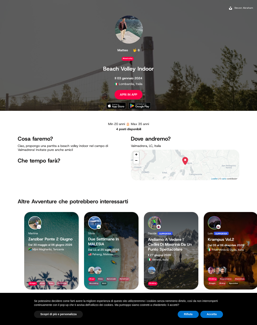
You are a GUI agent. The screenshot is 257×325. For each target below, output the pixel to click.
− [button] (136, 161)
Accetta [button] (212, 314)
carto (224, 178)
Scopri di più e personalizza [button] (58, 314)
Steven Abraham (243, 7)
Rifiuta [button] (188, 314)
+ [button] (136, 155)
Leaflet (214, 178)
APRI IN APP (128, 94)
